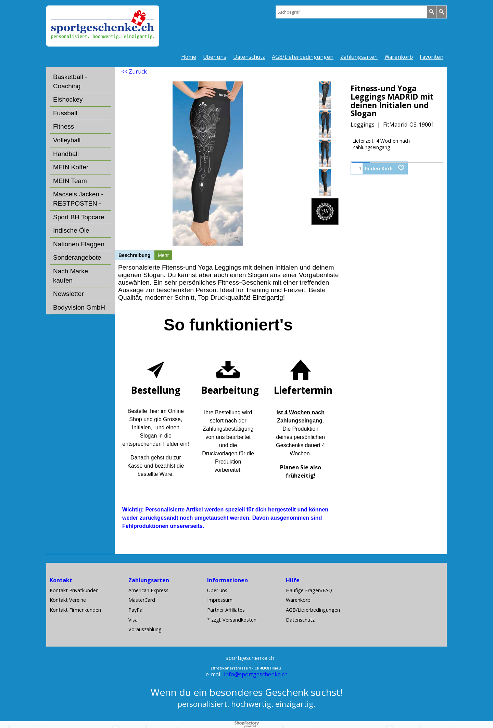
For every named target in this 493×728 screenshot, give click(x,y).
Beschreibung (134, 255)
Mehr (163, 255)
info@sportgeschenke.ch (256, 674)
